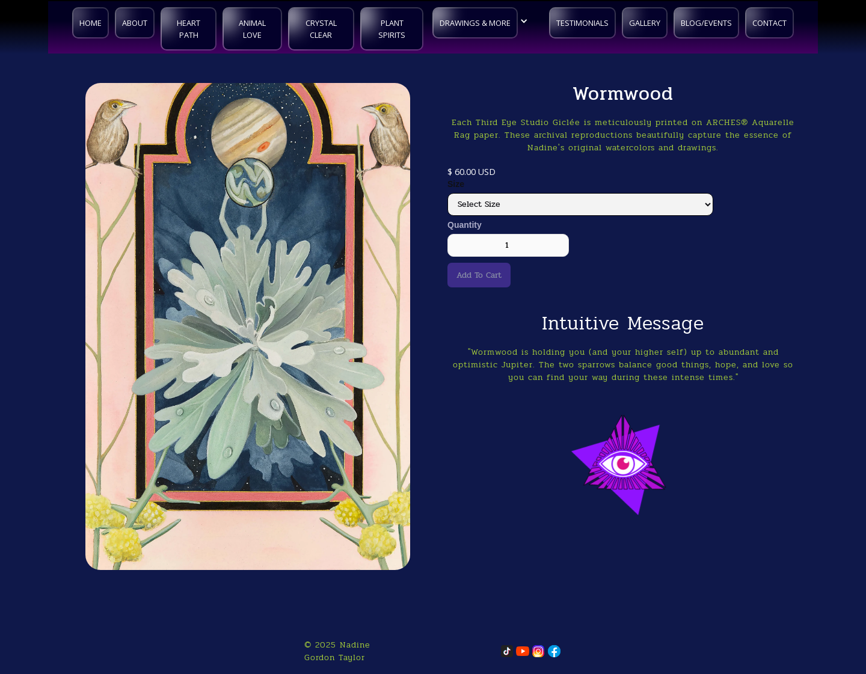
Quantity (464, 225)
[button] (483, 21)
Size (455, 184)
